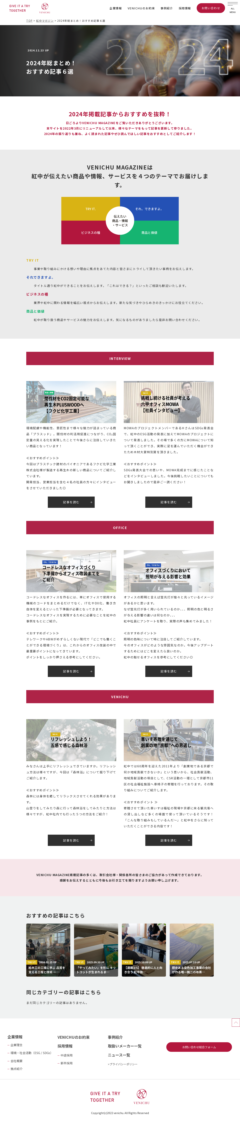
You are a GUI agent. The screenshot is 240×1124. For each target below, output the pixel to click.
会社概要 (16, 1061)
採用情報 (185, 8)
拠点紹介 (16, 1068)
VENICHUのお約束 (141, 8)
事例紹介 (166, 8)
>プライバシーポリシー (123, 1064)
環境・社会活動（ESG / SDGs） (31, 1052)
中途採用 (67, 1055)
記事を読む (71, 502)
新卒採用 (67, 1063)
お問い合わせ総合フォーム (199, 1047)
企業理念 (16, 1045)
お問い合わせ (211, 8)
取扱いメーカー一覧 (125, 1046)
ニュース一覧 (119, 1055)
